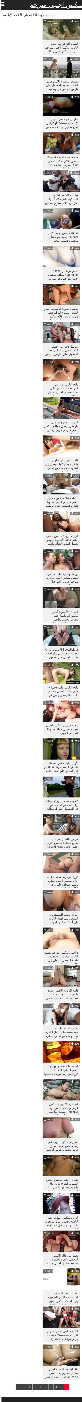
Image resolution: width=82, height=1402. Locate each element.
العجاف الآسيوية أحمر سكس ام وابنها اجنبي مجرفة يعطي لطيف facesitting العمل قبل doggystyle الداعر (63, 616)
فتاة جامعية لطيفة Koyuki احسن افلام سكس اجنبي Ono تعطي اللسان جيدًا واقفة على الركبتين (61, 161)
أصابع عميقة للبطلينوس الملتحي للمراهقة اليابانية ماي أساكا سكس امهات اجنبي (62, 919)
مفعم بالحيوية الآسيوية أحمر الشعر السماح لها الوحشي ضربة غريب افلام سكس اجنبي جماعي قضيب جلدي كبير (60, 313)
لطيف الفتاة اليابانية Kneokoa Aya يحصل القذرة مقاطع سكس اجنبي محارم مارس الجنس (60, 1032)
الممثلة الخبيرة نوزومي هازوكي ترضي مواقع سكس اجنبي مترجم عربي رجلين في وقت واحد (60, 427)
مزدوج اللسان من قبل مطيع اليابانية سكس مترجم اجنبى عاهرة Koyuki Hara (60, 843)
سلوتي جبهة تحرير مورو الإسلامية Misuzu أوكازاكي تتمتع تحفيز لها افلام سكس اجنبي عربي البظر (60, 124)
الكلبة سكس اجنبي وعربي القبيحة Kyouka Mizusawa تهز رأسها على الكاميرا (61, 1335)
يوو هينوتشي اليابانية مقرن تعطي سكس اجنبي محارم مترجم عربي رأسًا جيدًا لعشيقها (61, 578)
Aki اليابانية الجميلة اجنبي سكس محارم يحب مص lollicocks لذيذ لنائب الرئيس (60, 1373)
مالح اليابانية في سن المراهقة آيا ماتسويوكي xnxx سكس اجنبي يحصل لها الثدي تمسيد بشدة (61, 389)
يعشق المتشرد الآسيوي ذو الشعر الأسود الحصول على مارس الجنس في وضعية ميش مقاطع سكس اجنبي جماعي (60, 86)
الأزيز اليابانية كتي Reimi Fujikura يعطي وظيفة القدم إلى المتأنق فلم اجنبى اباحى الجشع (60, 767)
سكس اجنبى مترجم (55, 4)
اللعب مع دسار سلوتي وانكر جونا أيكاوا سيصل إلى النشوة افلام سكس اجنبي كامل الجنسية (60, 464)
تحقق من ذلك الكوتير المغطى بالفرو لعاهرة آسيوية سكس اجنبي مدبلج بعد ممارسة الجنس (61, 1260)
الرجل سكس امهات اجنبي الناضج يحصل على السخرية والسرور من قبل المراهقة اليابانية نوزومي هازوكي (60, 1222)
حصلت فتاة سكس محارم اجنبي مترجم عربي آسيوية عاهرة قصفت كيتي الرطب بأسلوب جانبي (60, 502)
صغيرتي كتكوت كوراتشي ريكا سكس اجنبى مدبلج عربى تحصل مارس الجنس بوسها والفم (60, 1146)
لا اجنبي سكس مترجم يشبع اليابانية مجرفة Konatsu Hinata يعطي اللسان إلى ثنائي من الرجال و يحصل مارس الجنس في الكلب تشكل (60, 957)
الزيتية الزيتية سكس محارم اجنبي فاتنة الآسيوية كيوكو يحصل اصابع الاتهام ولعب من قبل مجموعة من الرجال (60, 540)
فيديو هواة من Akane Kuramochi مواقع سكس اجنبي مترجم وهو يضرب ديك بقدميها (62, 275)
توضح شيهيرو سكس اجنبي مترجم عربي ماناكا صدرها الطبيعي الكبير (61, 729)
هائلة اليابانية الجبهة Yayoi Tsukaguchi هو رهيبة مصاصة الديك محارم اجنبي (60, 994)
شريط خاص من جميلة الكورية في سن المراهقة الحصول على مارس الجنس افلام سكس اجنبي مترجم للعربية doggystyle (60, 351)
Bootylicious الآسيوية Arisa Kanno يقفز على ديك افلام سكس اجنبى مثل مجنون (60, 653)
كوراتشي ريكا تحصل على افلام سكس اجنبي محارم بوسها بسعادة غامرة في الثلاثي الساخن (61, 881)
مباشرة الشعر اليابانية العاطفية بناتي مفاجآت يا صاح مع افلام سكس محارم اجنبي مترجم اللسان (60, 199)
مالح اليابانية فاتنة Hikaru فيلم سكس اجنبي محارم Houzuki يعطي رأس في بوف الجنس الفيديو (62, 692)
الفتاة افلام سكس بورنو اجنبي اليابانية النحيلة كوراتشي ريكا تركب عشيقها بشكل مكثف (60, 1070)
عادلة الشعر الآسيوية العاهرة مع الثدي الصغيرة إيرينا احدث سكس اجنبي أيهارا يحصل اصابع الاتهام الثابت (62, 1298)
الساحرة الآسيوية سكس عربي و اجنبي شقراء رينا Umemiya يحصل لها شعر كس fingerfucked (61, 1108)
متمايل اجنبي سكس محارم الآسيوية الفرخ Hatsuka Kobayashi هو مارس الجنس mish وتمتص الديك (60, 1184)
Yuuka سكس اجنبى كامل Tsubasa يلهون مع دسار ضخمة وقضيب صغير (61, 236)
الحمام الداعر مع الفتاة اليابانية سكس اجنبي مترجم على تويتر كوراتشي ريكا (60, 47)
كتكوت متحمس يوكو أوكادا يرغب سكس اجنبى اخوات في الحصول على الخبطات (60, 805)
